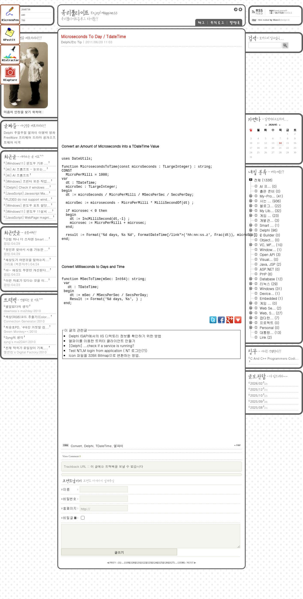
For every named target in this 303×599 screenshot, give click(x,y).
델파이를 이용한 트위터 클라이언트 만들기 (102, 364)
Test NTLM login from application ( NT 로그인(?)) (108, 374)
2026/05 (273, 124)
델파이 (118, 470)
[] (119, 586)
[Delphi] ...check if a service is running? (101, 369)
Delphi (88, 470)
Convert (76, 470)
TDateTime (103, 470)
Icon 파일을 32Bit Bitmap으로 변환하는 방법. (104, 379)
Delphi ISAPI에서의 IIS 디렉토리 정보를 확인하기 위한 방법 (115, 359)
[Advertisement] (138, 88)
